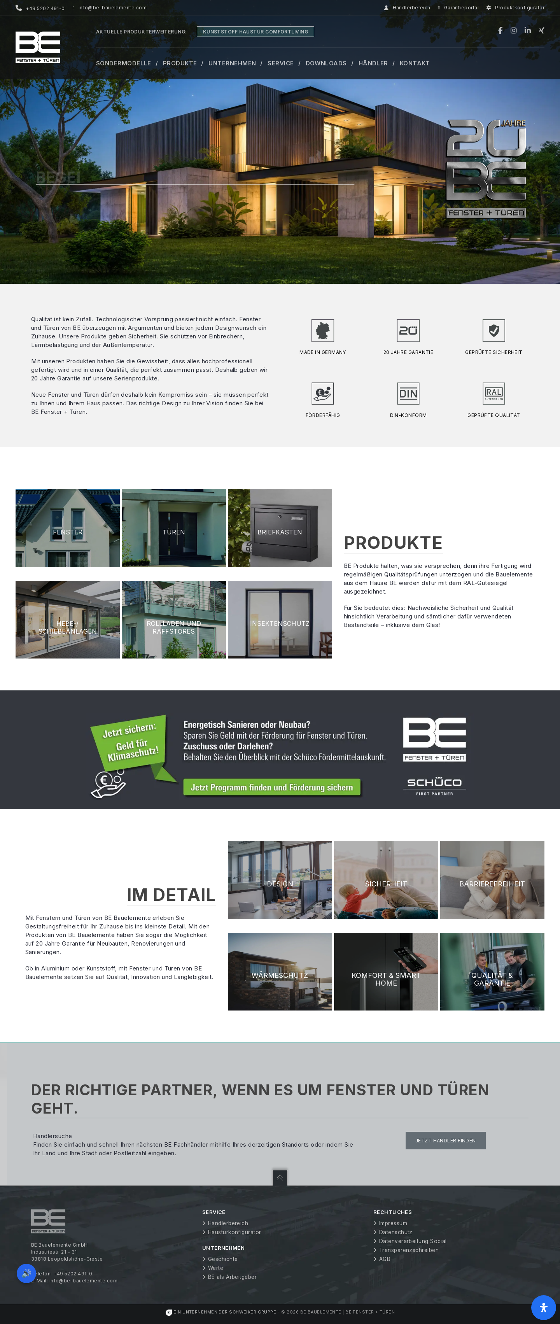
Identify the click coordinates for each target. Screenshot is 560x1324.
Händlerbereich (407, 8)
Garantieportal (458, 8)
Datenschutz (396, 1232)
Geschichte (223, 1259)
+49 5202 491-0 (72, 1274)
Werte (215, 1268)
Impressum (393, 1223)
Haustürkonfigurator (234, 1232)
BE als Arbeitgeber (232, 1277)
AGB (384, 1259)
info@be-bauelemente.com (110, 8)
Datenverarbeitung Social (413, 1241)
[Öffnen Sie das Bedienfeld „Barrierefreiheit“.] (543, 1307)
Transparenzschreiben (409, 1250)
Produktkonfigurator (515, 8)
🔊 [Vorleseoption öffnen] (26, 1273)
